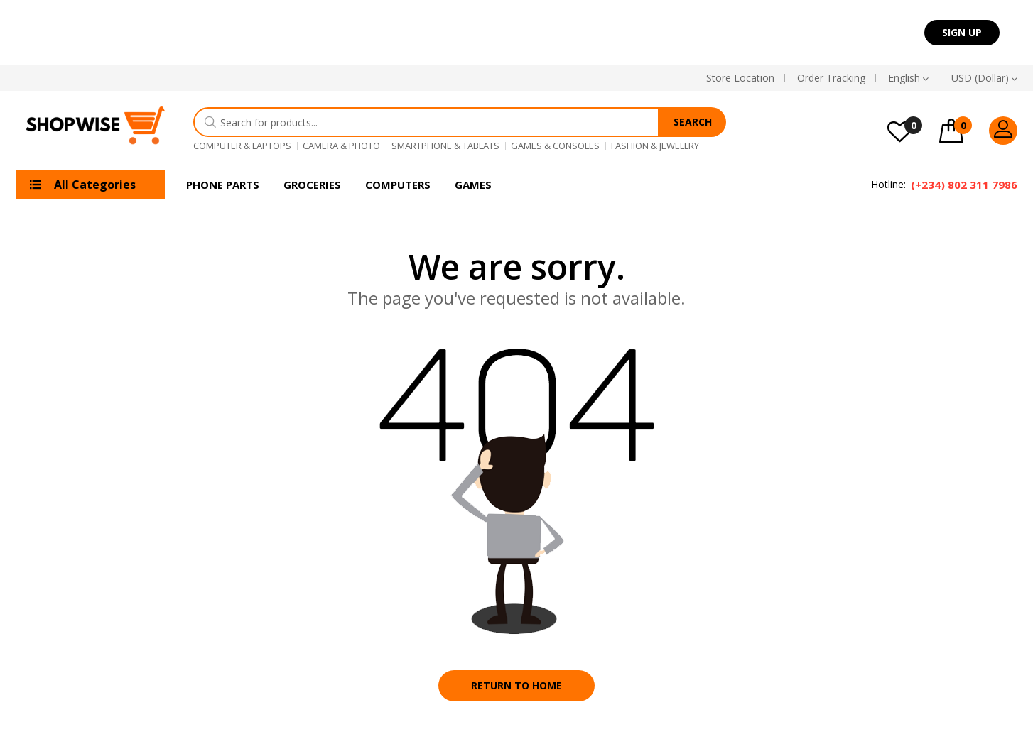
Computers (398, 184)
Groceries (312, 184)
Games (473, 184)
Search (693, 121)
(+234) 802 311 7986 (964, 184)
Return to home (516, 685)
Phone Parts (222, 184)
